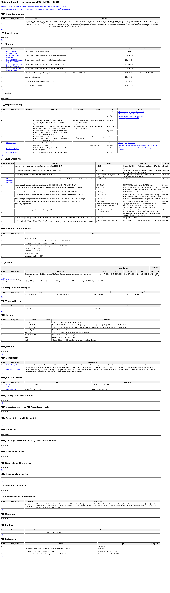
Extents (48, 6)
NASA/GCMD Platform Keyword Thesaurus (14, 65)
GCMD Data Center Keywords (12, 56)
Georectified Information (7, 8)
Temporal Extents (66, 9)
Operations (62, 8)
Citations (17, 6)
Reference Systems (29, 9)
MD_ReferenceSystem (12, 377)
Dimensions (43, 6)
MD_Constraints (9, 357)
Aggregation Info (5, 6)
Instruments (40, 8)
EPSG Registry (11, 143)
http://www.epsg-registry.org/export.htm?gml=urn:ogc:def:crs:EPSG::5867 (131, 117)
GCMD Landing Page (13, 149)
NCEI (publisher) (11, 152)
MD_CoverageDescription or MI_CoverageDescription (28, 440)
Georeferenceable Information (22, 8)
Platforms (3, 9)
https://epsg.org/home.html (126, 143)
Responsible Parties (40, 9)
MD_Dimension (9, 429)
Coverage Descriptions (33, 6)
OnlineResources (54, 8)
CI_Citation (7, 44)
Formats (53, 6)
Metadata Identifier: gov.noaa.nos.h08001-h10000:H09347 (30, 2)
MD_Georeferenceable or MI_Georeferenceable (25, 407)
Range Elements (19, 9)
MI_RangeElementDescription (16, 463)
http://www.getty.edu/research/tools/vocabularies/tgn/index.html (138, 145)
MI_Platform (7, 525)
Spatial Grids (58, 9)
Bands (12, 6)
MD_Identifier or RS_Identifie (16, 228)
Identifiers (33, 8)
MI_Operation (8, 514)
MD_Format (7, 315)
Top (2, 29)
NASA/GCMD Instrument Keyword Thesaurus (14, 61)
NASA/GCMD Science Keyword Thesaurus (13, 69)
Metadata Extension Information (10, 180)
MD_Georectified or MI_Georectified (19, 418)
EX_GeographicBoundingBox (16, 287)
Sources (52, 9)
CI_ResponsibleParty (11, 104)
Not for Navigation (12, 365)
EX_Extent (6, 262)
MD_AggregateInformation (14, 474)
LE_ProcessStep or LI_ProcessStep (18, 496)
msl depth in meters (7, 279)
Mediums (46, 8)
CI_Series (6, 93)
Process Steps (10, 9)
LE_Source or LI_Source (13, 485)
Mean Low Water (11, 389)
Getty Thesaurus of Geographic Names (12, 52)
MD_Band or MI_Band (12, 451)
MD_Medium (7, 346)
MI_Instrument (8, 539)
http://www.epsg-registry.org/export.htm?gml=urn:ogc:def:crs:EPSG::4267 (131, 112)
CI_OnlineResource (11, 158)
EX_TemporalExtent (11, 301)
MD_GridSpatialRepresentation (17, 395)
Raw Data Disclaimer (13, 369)
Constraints (23, 6)
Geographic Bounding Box (63, 6)
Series (47, 9)
